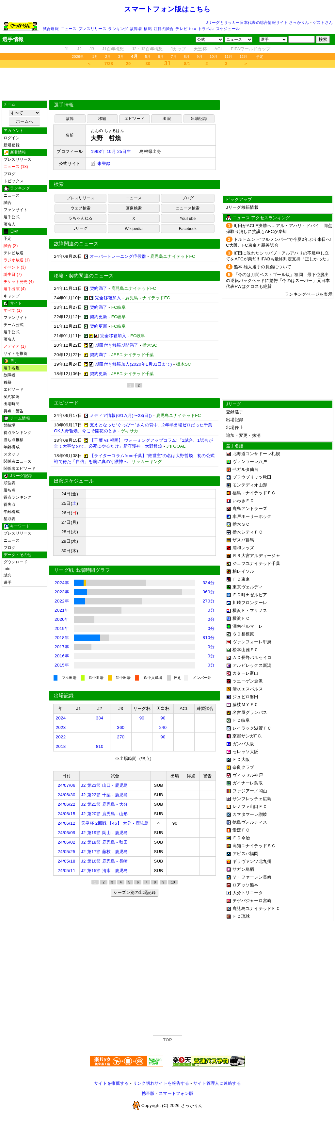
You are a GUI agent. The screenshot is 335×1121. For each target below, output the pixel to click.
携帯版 (148, 1093)
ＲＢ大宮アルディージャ (256, 555)
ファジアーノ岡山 (249, 790)
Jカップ (178, 48)
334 (100, 718)
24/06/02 (66, 842)
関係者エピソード (20, 468)
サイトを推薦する (111, 1083)
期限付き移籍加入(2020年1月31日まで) (133, 364)
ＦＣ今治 (241, 837)
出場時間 (12, 404)
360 (120, 727)
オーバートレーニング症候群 (118, 256)
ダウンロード (15, 562)
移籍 (148, 28)
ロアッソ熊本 (245, 884)
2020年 (62, 619)
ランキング (118, 28)
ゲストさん (323, 22)
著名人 (10, 224)
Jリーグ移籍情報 (242, 207)
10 (173, 882)
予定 (259, 56)
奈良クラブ (243, 767)
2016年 (62, 655)
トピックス (14, 181)
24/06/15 (66, 813)
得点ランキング (18, 432)
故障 (70, 118)
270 (120, 736)
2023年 (62, 591)
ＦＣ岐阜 (241, 720)
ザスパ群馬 (243, 539)
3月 (121, 56)
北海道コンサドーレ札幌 (256, 453)
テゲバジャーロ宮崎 (251, 900)
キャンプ (12, 296)
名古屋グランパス (249, 712)
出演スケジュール (74, 481)
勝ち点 (10, 490)
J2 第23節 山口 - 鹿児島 (104, 785)
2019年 (62, 628)
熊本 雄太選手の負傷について (262, 266)
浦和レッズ (243, 547)
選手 (7, 582)
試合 (7, 202)
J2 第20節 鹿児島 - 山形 (104, 813)
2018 (61, 746)
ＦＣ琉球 (241, 916)
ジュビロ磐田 (245, 696)
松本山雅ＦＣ (245, 649)
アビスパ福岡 (245, 853)
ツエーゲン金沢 (247, 681)
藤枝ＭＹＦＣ (245, 704)
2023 (61, 727)
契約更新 (98, 316)
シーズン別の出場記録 (134, 892)
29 (128, 63)
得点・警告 (14, 411)
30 (148, 63)
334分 (209, 582)
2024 (61, 718)
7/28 (108, 63)
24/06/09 (66, 832)
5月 (148, 56)
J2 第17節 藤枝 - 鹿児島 (104, 851)
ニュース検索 (187, 208)
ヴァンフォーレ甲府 (251, 641)
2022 (61, 736)
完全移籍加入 (108, 297)
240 (163, 727)
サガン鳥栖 (243, 869)
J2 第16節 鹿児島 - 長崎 (104, 861)
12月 (243, 56)
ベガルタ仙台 (245, 469)
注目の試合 (164, 28)
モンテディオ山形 (249, 485)
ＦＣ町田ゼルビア (249, 594)
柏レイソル (243, 571)
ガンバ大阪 (243, 743)
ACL (219, 48)
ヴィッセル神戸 (247, 775)
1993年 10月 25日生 (111, 151)
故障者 (136, 28)
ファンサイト (15, 209)
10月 (213, 56)
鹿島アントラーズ (249, 508)
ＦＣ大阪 (241, 759)
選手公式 (12, 217)
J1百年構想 (113, 48)
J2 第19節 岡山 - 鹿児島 (104, 832)
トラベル (206, 28)
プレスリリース (92, 28)
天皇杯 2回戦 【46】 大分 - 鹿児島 (115, 823)
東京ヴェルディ (247, 587)
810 (100, 746)
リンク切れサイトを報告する (161, 1083)
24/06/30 (66, 794)
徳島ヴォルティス (249, 822)
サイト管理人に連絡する (217, 1083)
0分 (211, 610)
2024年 (62, 582)
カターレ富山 (245, 673)
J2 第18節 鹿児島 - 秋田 (104, 842)
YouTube (188, 218)
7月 (174, 56)
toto (192, 28)
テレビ (181, 28)
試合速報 (51, 28)
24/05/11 (66, 870)
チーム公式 (14, 324)
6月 (161, 56)
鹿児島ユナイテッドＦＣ (256, 908)
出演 (166, 118)
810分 (209, 637)
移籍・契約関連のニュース (84, 275)
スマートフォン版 (176, 1093)
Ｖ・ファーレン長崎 (251, 877)
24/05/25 (66, 851)
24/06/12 (66, 823)
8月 (187, 56)
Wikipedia (133, 228)
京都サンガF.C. (247, 736)
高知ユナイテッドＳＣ (254, 845)
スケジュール (228, 28)
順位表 (10, 483)
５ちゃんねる (80, 218)
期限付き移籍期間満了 (116, 345)
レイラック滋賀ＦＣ (251, 728)
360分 (209, 591)
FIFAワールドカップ (250, 48)
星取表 (10, 519)
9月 (199, 56)
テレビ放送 (14, 253)
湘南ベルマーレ (247, 626)
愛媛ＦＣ (241, 830)
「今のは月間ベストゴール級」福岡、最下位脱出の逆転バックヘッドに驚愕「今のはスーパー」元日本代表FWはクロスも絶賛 (278, 280)
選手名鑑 (12, 368)
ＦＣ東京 (241, 579)
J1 (67, 48)
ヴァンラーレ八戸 (249, 461)
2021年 (62, 610)
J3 (91, 48)
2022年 (62, 601)
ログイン (12, 138)
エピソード (14, 389)
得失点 (10, 504)
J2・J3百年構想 (147, 48)
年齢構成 (12, 447)
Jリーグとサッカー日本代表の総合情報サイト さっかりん (257, 22)
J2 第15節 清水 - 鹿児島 (104, 870)
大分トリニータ (247, 892)
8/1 (187, 63)
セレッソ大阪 (245, 751)
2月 (108, 56)
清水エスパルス (247, 688)
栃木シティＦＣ (247, 532)
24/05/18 (66, 861)
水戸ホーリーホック (251, 516)
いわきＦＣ (243, 500)
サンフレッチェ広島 (251, 798)
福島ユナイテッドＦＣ (254, 492)
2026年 (78, 56)
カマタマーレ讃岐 (249, 814)
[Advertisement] (167, 84)
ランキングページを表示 (308, 294)
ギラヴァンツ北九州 (251, 861)
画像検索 (134, 208)
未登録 (100, 163)
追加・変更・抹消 (243, 435)
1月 (95, 56)
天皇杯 (200, 48)
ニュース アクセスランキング (261, 217)
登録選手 (234, 411)
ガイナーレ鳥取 (247, 783)
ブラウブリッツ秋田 (251, 477)
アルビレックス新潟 (251, 665)
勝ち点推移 (14, 439)
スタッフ (12, 454)
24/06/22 (66, 804)
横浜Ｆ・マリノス (249, 610)
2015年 (62, 665)
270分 (209, 601)
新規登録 (12, 145)
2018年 (62, 637)
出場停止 (234, 427)
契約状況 (12, 396)
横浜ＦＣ (241, 618)
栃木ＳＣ (241, 524)
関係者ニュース (18, 461)
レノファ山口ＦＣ (249, 806)
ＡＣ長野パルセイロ (251, 657)
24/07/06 (66, 785)
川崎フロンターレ (249, 602)
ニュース (69, 28)
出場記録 (199, 118)
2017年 (62, 646)
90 (141, 718)
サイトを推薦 (15, 353)
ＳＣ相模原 (243, 634)
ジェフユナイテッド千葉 (256, 563)
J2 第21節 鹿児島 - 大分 (104, 804)
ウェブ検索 (80, 208)
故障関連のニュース (76, 243)
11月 (228, 56)
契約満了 (98, 288)
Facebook (188, 228)
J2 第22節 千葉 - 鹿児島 (104, 794)
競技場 (10, 425)
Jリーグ (80, 228)
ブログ (10, 174)
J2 (79, 48)
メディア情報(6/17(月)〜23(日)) (121, 415)
